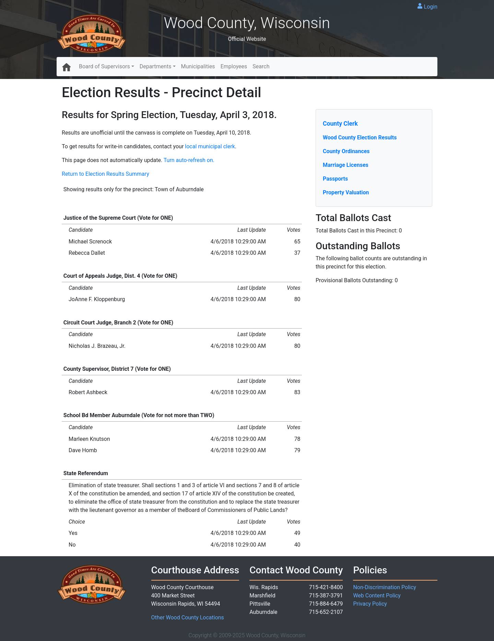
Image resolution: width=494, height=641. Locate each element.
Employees (234, 66)
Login (430, 6)
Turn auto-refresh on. (189, 160)
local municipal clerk (210, 146)
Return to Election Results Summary (105, 174)
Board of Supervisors (104, 66)
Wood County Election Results (360, 137)
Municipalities (198, 66)
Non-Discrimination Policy (384, 587)
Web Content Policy (376, 595)
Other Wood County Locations (187, 617)
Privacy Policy (370, 603)
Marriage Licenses (345, 165)
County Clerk (340, 123)
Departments (156, 66)
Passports (335, 178)
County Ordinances (346, 151)
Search (260, 66)
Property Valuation (346, 192)
